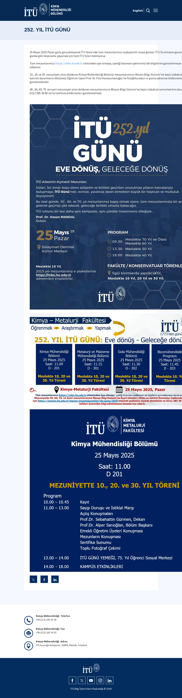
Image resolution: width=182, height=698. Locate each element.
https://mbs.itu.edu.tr (69, 63)
